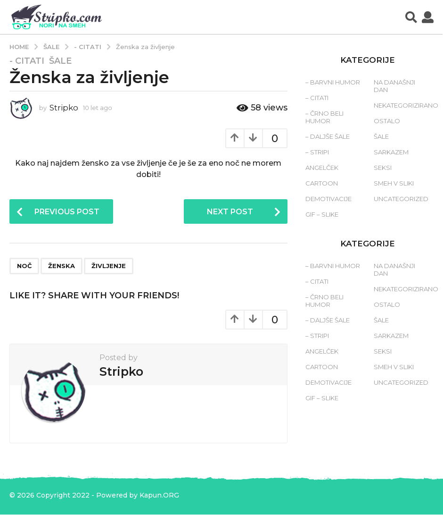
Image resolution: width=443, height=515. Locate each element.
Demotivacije (328, 199)
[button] (411, 17)
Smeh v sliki (394, 183)
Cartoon (321, 183)
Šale (60, 61)
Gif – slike (321, 214)
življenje (108, 266)
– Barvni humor (332, 82)
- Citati (26, 61)
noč (24, 266)
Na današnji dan (394, 85)
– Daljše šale (327, 136)
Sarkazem (391, 152)
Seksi (383, 167)
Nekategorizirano (406, 105)
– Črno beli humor (324, 117)
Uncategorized (401, 199)
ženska (61, 266)
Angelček (321, 167)
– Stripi (317, 152)
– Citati (316, 97)
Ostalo (387, 121)
